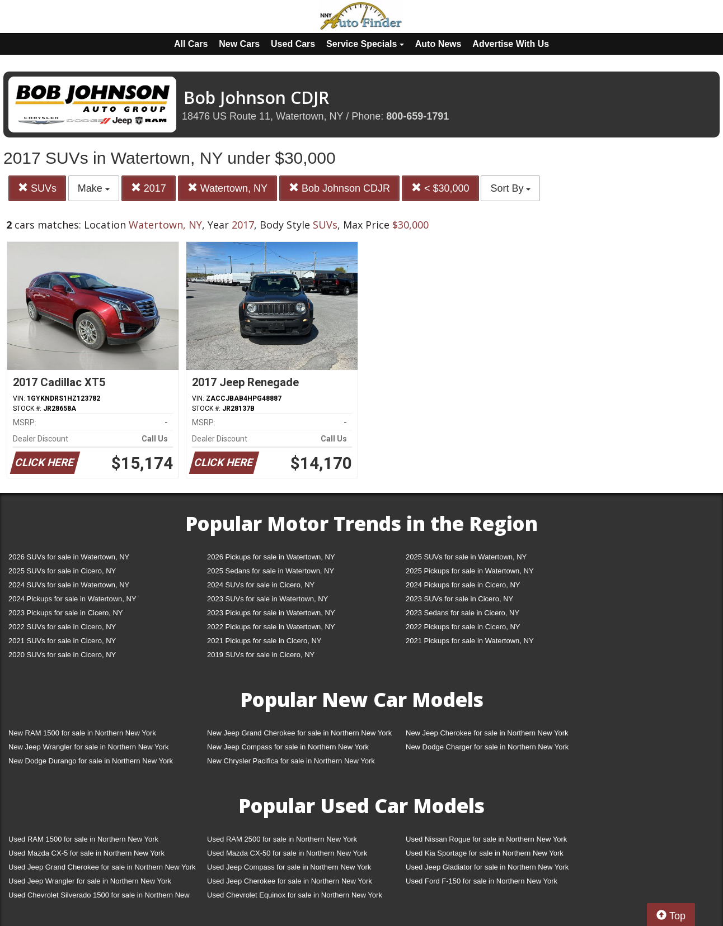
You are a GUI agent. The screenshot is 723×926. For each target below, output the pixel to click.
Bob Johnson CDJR (339, 188)
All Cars (191, 44)
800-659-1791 (417, 116)
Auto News (438, 44)
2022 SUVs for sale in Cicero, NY (62, 627)
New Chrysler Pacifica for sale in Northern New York (291, 761)
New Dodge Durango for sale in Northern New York (90, 761)
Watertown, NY (227, 188)
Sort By (510, 188)
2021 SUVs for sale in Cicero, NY (62, 641)
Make (94, 188)
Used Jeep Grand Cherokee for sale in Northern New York (102, 867)
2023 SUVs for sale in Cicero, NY (459, 599)
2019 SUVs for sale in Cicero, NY (260, 654)
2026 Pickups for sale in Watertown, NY (271, 557)
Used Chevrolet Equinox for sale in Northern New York (294, 895)
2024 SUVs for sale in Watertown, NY (68, 585)
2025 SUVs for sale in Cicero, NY (62, 571)
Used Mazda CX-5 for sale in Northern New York (86, 853)
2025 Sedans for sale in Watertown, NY (270, 571)
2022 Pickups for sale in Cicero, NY (463, 627)
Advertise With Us (510, 44)
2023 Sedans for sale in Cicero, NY (462, 613)
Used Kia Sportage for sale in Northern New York (485, 853)
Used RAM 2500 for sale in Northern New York (282, 839)
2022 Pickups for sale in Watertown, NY (271, 627)
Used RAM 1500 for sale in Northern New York (83, 839)
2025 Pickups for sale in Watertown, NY (470, 571)
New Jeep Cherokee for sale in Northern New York (487, 733)
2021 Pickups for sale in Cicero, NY (264, 641)
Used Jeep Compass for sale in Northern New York (289, 867)
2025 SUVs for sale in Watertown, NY (466, 557)
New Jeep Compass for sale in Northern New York (288, 747)
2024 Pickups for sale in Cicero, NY (463, 585)
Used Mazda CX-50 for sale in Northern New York (287, 853)
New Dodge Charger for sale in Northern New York (487, 747)
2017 (148, 188)
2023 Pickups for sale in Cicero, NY (65, 613)
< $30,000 (440, 188)
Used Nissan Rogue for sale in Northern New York (486, 839)
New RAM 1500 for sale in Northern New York (82, 733)
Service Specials (365, 44)
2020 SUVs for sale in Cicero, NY (62, 654)
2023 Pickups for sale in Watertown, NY (271, 613)
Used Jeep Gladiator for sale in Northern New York (487, 867)
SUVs (37, 188)
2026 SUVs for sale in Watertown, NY (68, 557)
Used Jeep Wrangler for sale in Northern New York (89, 881)
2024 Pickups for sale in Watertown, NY (72, 599)
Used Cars (293, 44)
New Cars (239, 44)
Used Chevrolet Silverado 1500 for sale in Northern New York (99, 897)
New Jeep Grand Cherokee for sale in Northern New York (299, 733)
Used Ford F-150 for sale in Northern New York (481, 881)
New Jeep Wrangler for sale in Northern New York (88, 747)
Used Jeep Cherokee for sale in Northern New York (289, 881)
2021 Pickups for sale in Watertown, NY (470, 641)
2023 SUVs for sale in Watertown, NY (267, 599)
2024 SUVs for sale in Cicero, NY (260, 585)
